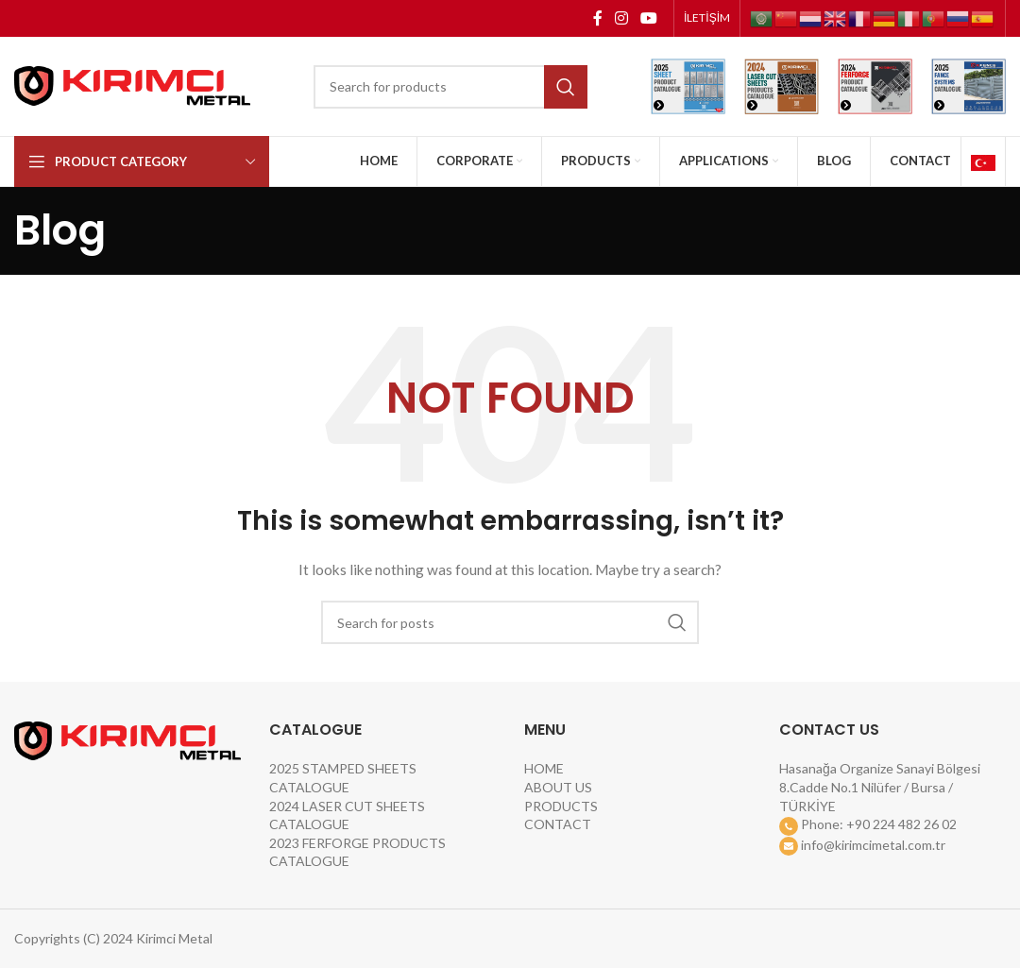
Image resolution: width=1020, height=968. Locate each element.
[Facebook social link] (597, 18)
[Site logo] (132, 84)
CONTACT (557, 824)
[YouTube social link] (649, 18)
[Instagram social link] (621, 18)
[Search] (450, 87)
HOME (544, 768)
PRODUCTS (561, 806)
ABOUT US (558, 787)
